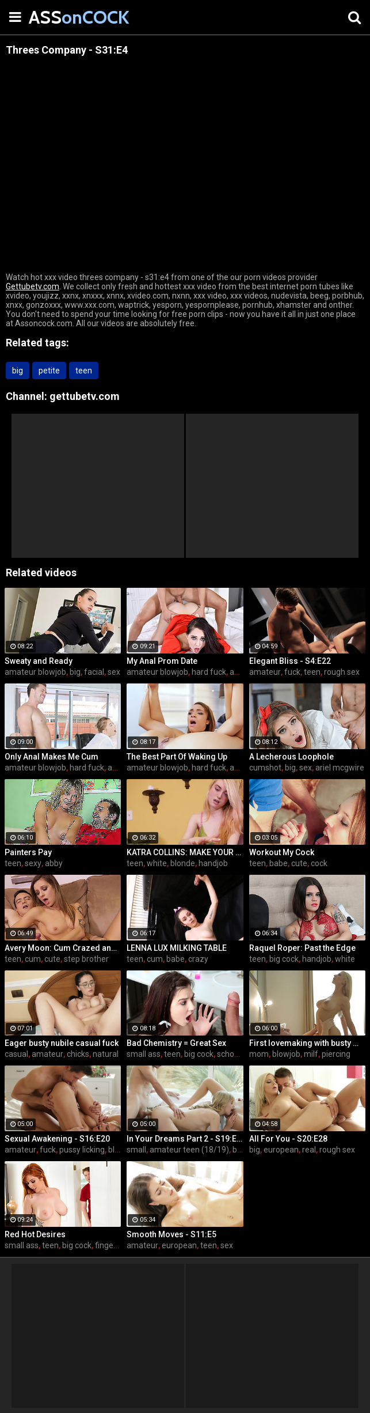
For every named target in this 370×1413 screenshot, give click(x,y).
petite (49, 370)
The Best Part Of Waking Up (177, 756)
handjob (213, 863)
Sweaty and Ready (39, 661)
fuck (292, 672)
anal (237, 672)
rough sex (342, 672)
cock (319, 863)
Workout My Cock (281, 852)
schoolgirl (234, 1054)
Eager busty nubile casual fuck (62, 1043)
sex (114, 672)
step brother (86, 959)
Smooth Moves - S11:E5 (171, 1234)
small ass (144, 1054)
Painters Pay (28, 852)
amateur (265, 672)
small (136, 1149)
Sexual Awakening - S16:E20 (57, 1138)
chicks (78, 1054)
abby (54, 863)
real (309, 1149)
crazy (198, 959)
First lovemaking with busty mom (307, 1043)
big (17, 370)
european (281, 1149)
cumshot (265, 767)
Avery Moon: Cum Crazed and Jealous (63, 948)
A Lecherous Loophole (291, 756)
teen (83, 370)
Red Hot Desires (35, 1234)
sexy (33, 863)
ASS (57, 17)
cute (299, 863)
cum (33, 959)
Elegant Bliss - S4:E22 (290, 661)
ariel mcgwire (339, 767)
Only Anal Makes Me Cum (51, 756)
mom (259, 1054)
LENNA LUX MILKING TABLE (177, 948)
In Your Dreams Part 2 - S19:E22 (185, 1138)
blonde (182, 863)
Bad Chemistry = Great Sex (176, 1043)
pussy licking (82, 1149)
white (157, 863)
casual (16, 1054)
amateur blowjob (35, 672)
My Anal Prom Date (162, 661)
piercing (336, 1054)
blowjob (286, 1054)
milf (311, 1054)
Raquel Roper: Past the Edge (302, 948)
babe (278, 863)
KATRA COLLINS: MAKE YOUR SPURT (185, 852)
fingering (111, 1245)
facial (94, 672)
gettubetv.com (84, 396)
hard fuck (209, 672)
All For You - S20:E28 (288, 1138)
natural (106, 1054)
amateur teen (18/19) (189, 1149)
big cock (284, 959)
